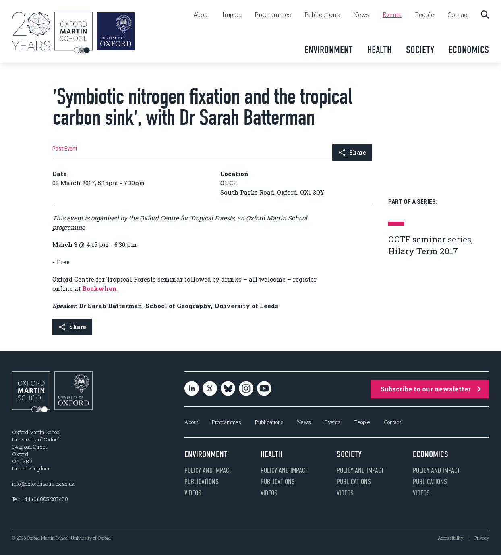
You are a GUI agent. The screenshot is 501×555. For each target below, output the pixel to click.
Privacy (481, 538)
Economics (469, 50)
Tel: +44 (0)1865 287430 (40, 499)
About (201, 15)
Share (352, 152)
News (361, 15)
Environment (328, 50)
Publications (322, 15)
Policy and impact (208, 470)
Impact (231, 15)
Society (420, 50)
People (424, 15)
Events (392, 15)
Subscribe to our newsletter (431, 389)
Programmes (273, 15)
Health (379, 50)
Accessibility (450, 538)
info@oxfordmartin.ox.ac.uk (43, 483)
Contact (458, 15)
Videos (192, 493)
